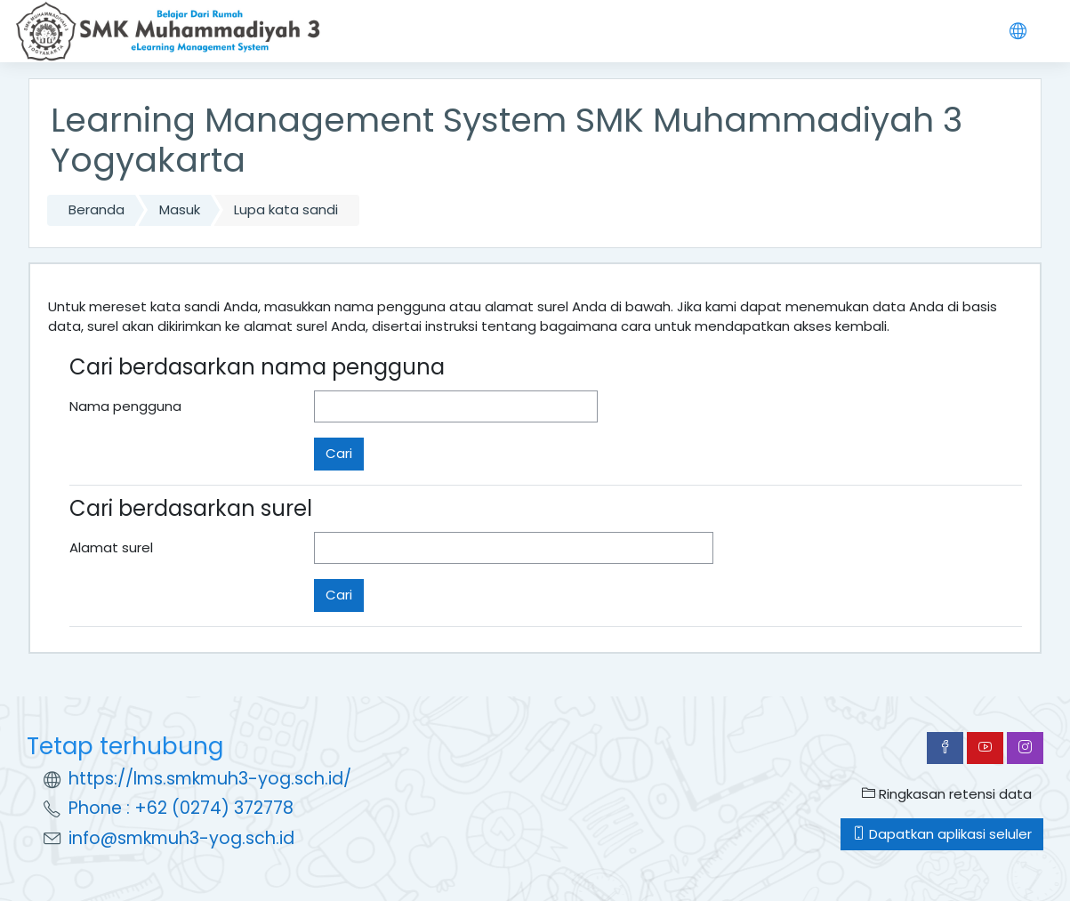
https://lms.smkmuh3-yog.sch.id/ (209, 779)
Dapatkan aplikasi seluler (942, 834)
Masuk (179, 209)
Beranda (96, 209)
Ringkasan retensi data (947, 793)
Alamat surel (111, 547)
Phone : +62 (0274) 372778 (181, 808)
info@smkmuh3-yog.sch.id (181, 838)
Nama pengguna (125, 406)
